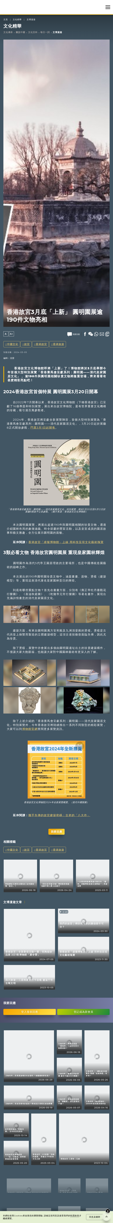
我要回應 (56, 831)
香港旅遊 (58, 344)
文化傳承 (8, 32)
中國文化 (12, 344)
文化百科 (33, 32)
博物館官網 (30, 729)
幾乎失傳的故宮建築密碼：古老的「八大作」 (59, 815)
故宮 (27, 344)
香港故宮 (41, 344)
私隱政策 (74, 1215)
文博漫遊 (31, 19)
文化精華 (17, 19)
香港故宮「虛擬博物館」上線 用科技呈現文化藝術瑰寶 (66, 542)
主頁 (5, 19)
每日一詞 (45, 32)
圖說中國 (20, 32)
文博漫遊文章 (12, 902)
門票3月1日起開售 (42, 427)
